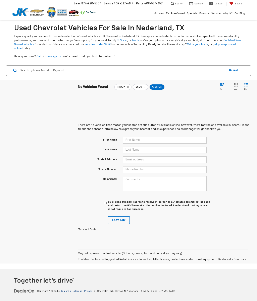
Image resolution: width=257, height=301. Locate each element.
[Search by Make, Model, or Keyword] (123, 70)
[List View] (246, 87)
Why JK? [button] (228, 13)
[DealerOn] (24, 291)
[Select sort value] (223, 87)
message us (53, 56)
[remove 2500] (140, 87)
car (125, 40)
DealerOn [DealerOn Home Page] (65, 291)
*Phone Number (107, 169)
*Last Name (110, 150)
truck (135, 40)
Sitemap (77, 291)
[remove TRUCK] (123, 87)
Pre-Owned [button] (178, 13)
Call (39, 56)
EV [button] (167, 13)
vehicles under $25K (98, 44)
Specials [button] (192, 13)
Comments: (110, 179)
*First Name (109, 140)
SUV (119, 40)
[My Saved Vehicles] (235, 4)
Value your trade (197, 44)
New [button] (161, 13)
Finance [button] (204, 13)
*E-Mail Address (107, 159)
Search (234, 70)
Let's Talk (118, 220)
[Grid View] (235, 87)
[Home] (155, 13)
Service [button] (216, 13)
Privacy (88, 291)
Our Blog (240, 13)
